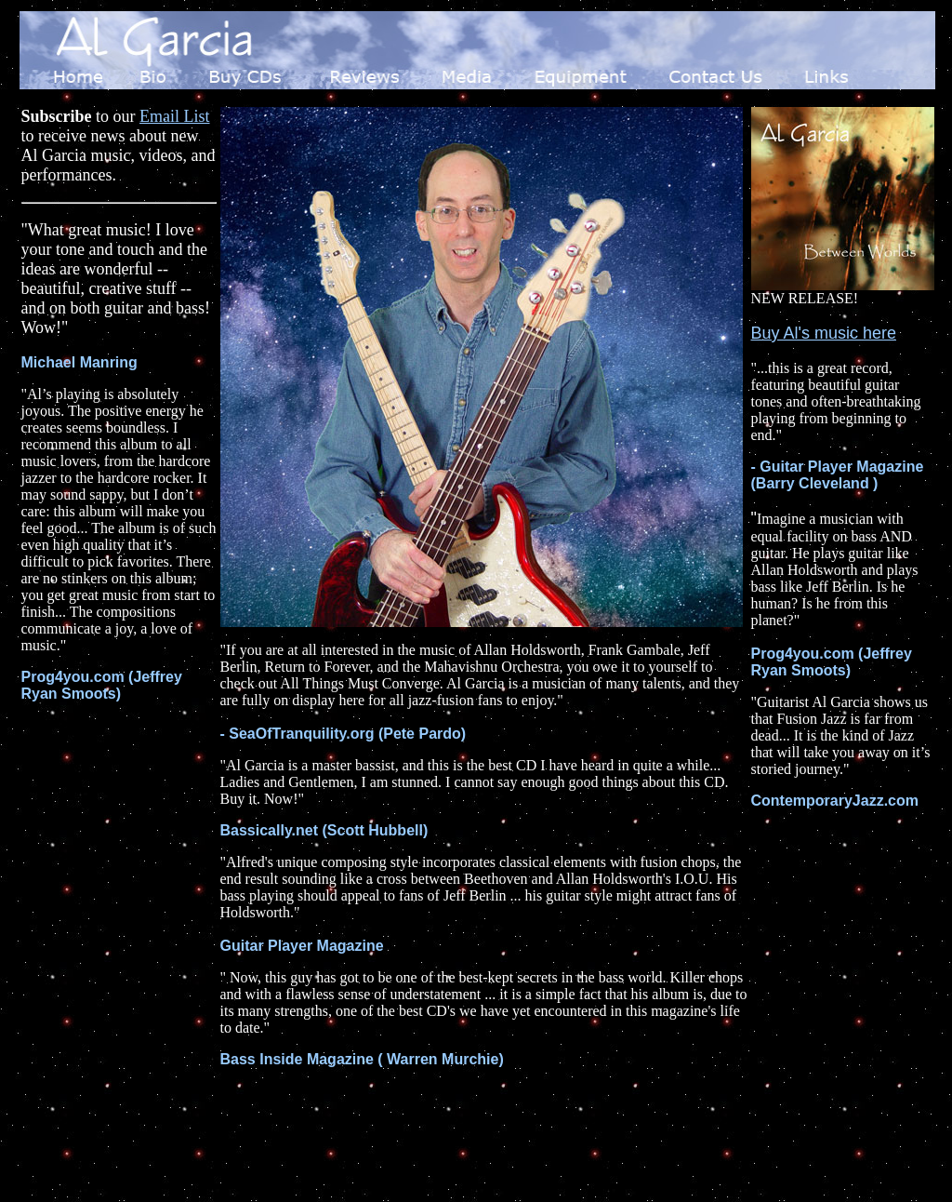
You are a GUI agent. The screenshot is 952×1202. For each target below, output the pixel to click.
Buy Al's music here (824, 333)
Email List (174, 116)
